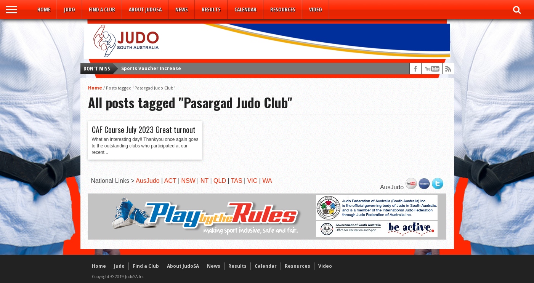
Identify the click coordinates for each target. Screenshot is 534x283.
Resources (282, 9)
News (181, 9)
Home (43, 9)
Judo (69, 9)
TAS (236, 180)
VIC (252, 180)
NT (204, 180)
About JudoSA (145, 9)
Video (315, 9)
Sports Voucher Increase (151, 68)
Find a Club (102, 9)
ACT (170, 180)
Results (211, 9)
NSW (188, 180)
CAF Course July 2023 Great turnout (144, 129)
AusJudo (147, 180)
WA (267, 180)
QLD (219, 180)
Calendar (245, 9)
